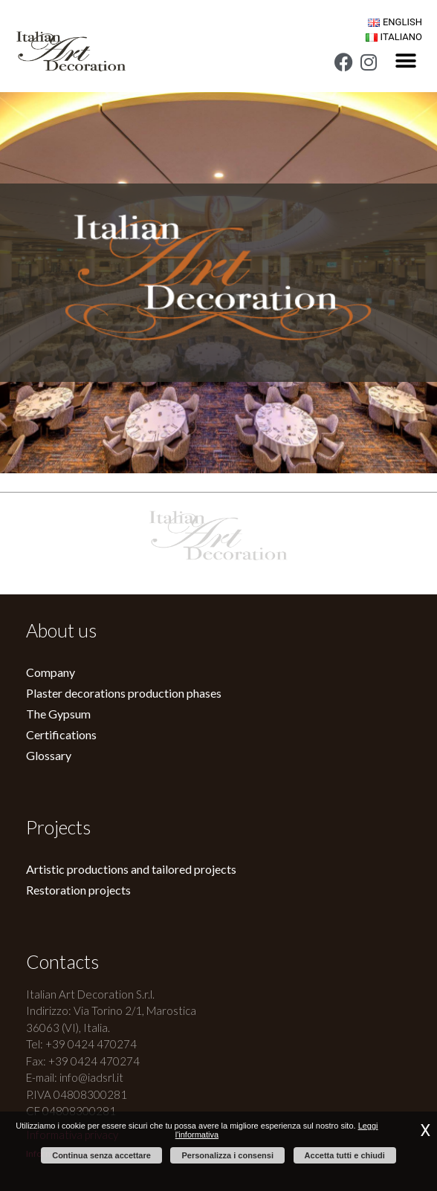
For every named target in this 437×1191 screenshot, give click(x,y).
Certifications (61, 734)
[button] (405, 60)
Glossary (48, 755)
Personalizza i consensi (227, 1155)
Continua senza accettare (101, 1155)
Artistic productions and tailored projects (131, 869)
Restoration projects (78, 890)
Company (50, 672)
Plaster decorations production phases (123, 693)
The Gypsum (58, 714)
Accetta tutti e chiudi (345, 1155)
